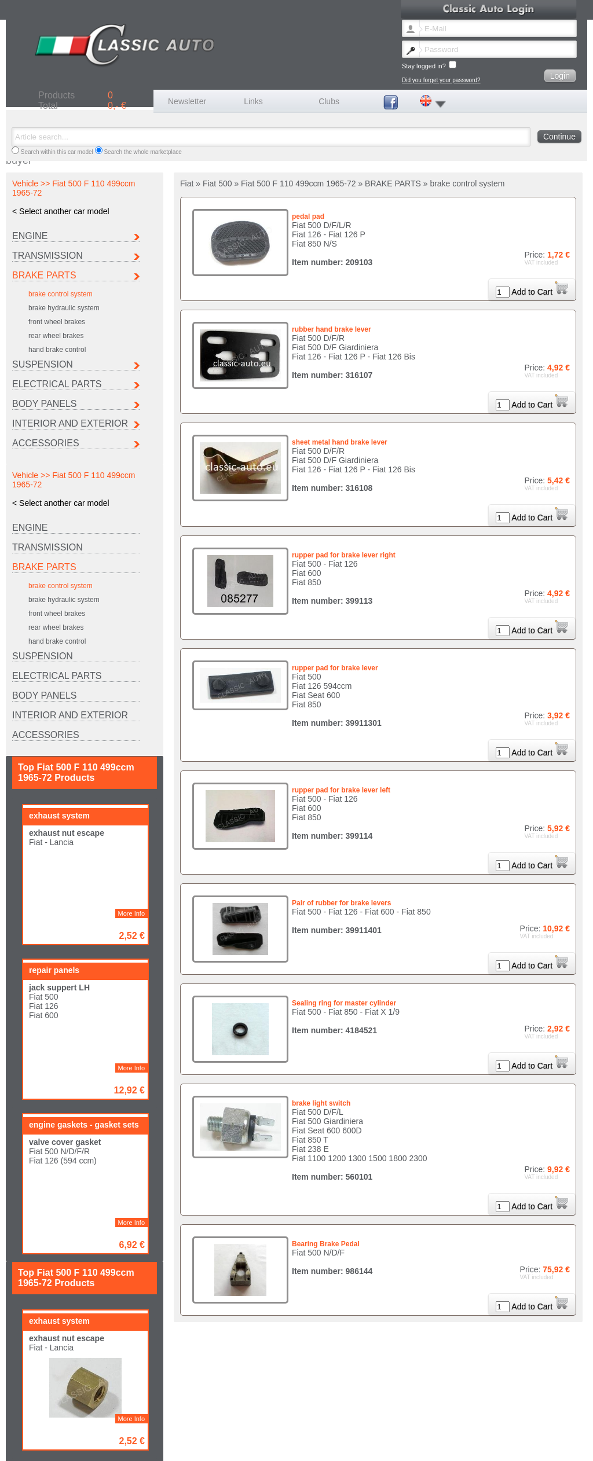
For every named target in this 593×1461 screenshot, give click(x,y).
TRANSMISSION (47, 255)
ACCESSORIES (45, 443)
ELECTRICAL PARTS (56, 384)
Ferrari (251, 1421)
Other (175, 1428)
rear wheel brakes (55, 336)
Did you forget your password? (441, 80)
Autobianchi (32, 1421)
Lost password (116, 1445)
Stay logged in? (429, 65)
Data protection (316, 1445)
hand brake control (57, 350)
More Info (131, 621)
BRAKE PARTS (44, 275)
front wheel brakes (56, 322)
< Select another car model (60, 211)
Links (253, 101)
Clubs (329, 101)
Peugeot (479, 1421)
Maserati (405, 1421)
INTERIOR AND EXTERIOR (70, 423)
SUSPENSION (42, 364)
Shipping (217, 1445)
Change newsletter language (54, 1445)
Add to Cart (539, 291)
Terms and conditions (262, 1445)
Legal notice (184, 1445)
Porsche (28, 1428)
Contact (152, 1445)
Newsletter (187, 101)
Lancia (327, 1421)
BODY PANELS (44, 404)
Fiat (173, 1421)
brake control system (60, 294)
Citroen (102, 1421)
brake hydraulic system (64, 308)
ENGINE (29, 236)
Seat (99, 1428)
